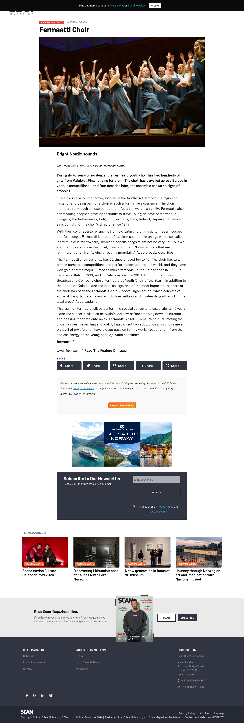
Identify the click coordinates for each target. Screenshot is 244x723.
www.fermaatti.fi (70, 350)
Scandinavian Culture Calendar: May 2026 (39, 572)
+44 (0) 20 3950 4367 (193, 680)
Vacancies (82, 669)
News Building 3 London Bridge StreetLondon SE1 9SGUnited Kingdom (191, 668)
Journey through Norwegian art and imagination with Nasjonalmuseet (198, 574)
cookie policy (137, 5)
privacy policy (116, 5)
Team (79, 656)
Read (166, 617)
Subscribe (187, 617)
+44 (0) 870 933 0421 (193, 687)
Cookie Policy (158, 512)
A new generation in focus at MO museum (147, 572)
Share (66, 366)
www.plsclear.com (83, 388)
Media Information (34, 662)
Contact (28, 669)
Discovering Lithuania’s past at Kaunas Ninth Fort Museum (95, 574)
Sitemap (219, 713)
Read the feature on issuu (105, 350)
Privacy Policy (164, 506)
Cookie (204, 713)
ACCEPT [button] (155, 5)
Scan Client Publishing (89, 662)
